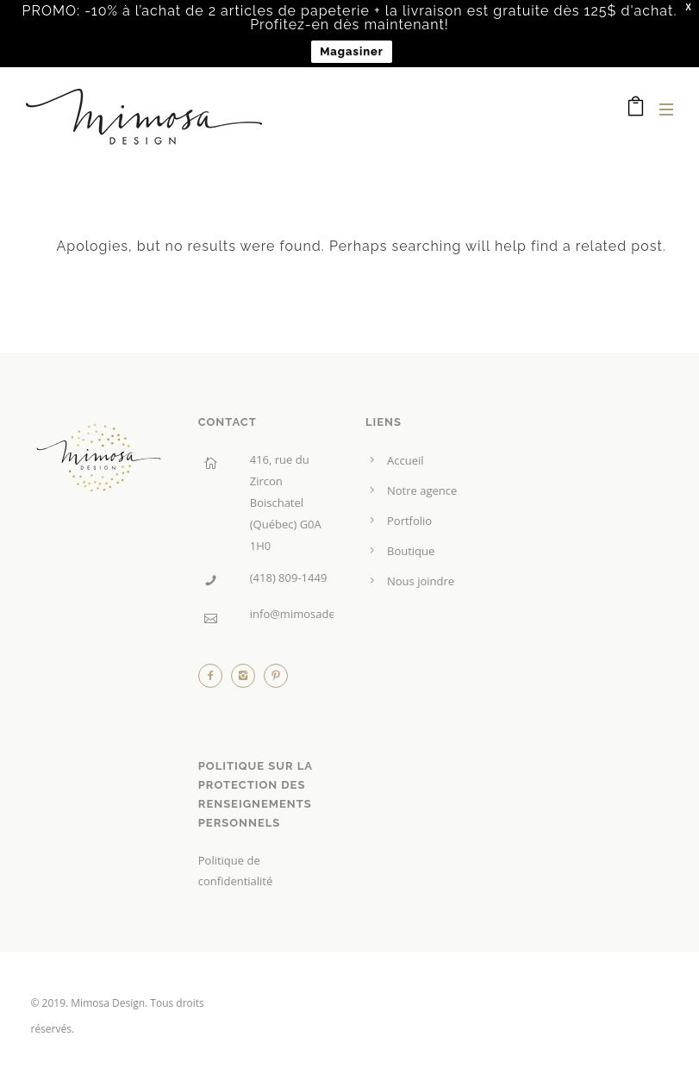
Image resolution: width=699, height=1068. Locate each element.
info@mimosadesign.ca (310, 613)
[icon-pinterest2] (276, 680)
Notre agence (422, 490)
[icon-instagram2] (247, 680)
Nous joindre (420, 581)
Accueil (405, 460)
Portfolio (409, 520)
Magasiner (352, 51)
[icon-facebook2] (214, 680)
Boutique (410, 551)
